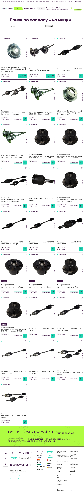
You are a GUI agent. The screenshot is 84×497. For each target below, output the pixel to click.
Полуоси (59, 464)
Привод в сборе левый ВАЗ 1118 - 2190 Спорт (69, 243)
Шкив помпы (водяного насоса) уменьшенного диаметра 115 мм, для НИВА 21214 (14, 69)
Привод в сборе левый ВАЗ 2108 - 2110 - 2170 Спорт (69, 69)
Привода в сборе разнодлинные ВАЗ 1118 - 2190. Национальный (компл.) (12, 199)
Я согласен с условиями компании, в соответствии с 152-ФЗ (18, 440)
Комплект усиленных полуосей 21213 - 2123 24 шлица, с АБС (13, 156)
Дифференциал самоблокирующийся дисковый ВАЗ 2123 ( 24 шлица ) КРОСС (41, 285)
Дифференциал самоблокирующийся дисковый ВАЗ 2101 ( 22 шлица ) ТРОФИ (69, 156)
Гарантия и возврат (29, 1)
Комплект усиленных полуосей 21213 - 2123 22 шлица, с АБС (41, 113)
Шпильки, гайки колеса (62, 481)
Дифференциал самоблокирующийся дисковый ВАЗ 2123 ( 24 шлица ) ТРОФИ (41, 156)
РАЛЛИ (4, 281)
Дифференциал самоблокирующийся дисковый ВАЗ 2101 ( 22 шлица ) (69, 199)
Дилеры (52, 1)
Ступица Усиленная (60, 485)
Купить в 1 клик (18, 119)
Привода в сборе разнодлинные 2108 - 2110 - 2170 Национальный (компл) (13, 112)
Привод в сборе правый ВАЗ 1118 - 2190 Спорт (42, 243)
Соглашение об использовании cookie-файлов (19, 477)
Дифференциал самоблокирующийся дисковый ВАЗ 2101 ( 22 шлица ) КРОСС (69, 285)
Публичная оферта (15, 478)
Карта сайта (74, 490)
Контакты (70, 1)
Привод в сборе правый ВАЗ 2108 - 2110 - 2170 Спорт (12, 243)
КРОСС (32, 281)
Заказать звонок (14, 458)
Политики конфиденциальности (17, 440)
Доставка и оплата (16, 1)
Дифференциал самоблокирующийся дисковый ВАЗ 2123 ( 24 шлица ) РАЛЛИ (13, 285)
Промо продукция (60, 490)
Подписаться (66, 433)
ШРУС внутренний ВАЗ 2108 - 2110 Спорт (41, 199)
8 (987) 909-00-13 (53, 8)
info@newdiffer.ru (20, 465)
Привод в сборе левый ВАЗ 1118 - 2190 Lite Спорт (41, 329)
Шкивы (59, 471)
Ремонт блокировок (42, 1)
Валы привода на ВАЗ (61, 452)
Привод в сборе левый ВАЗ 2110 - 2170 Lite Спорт (69, 329)
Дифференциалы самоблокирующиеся (62, 456)
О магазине (6, 1)
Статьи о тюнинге (61, 1)
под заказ (22, 76)
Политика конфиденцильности (18, 475)
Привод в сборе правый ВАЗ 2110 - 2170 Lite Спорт (41, 372)
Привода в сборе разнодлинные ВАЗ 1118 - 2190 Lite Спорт (70, 372)
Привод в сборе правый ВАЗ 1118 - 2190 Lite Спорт (14, 372)
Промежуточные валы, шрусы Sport (62, 476)
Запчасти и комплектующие (62, 460)
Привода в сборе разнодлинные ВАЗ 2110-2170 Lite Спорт (13, 415)
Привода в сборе (60, 468)
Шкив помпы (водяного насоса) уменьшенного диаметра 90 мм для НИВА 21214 (69, 112)
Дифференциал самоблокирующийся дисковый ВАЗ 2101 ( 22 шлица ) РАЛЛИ (13, 329)
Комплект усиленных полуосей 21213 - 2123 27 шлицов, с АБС (41, 69)
